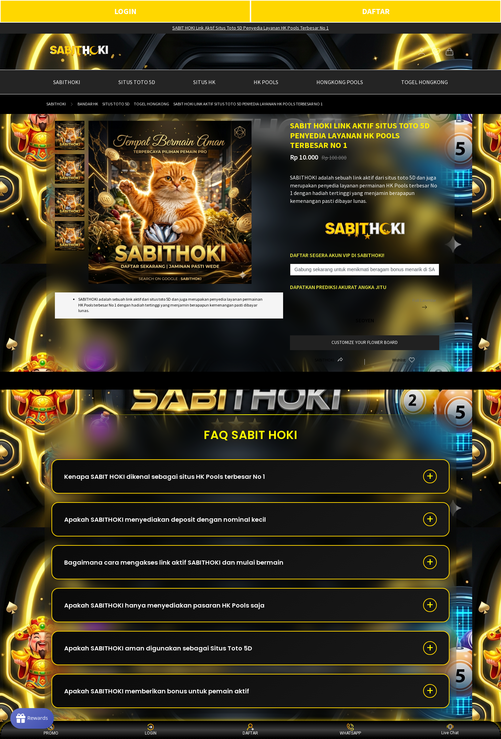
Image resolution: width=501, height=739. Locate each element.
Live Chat (450, 729)
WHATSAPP (350, 730)
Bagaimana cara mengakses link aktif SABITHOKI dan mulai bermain (173, 562)
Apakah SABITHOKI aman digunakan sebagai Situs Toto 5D (158, 648)
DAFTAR (376, 11)
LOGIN (125, 11)
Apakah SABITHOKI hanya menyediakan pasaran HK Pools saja (164, 605)
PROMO (51, 730)
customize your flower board (364, 342)
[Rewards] (32, 718)
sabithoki (56, 103)
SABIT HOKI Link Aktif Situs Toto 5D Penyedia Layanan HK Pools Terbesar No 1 (250, 28)
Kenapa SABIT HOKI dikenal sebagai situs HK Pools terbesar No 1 (164, 476)
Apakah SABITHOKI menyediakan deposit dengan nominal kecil (165, 519)
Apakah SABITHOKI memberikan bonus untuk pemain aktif (156, 691)
